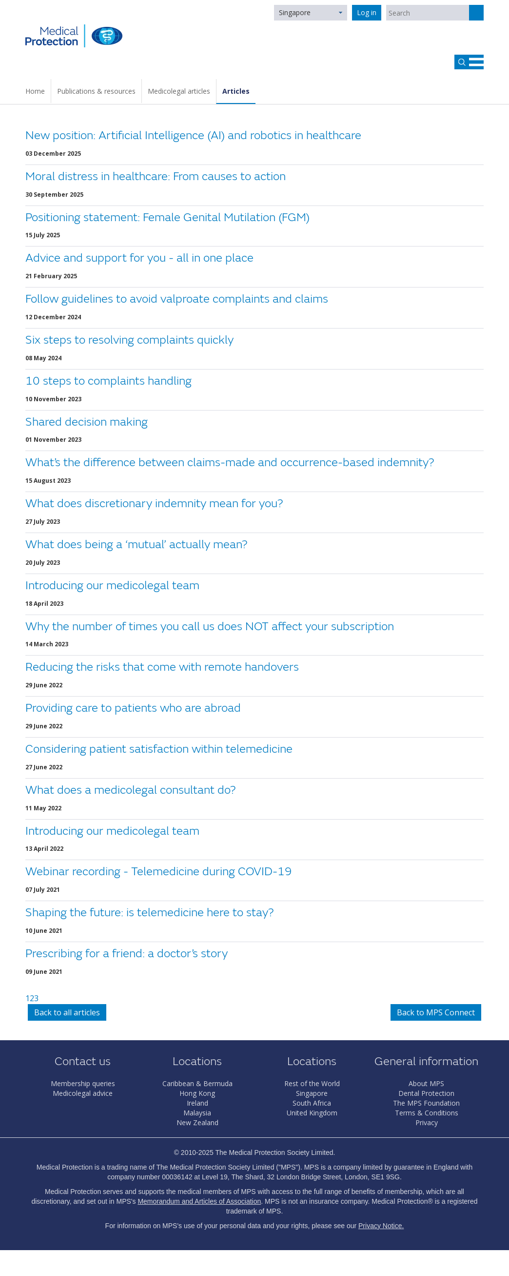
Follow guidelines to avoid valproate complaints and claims (176, 299)
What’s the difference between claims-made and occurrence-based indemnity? (229, 462)
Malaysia (197, 1112)
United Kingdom (312, 1112)
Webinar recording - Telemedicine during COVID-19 (158, 871)
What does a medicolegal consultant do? (130, 790)
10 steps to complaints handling (108, 381)
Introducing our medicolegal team (112, 585)
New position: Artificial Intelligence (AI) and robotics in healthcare (193, 135)
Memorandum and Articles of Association (199, 1201)
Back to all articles (67, 1012)
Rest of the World (312, 1083)
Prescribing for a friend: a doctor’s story (126, 954)
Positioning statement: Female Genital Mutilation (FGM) (167, 217)
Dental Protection (426, 1093)
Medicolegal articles (179, 91)
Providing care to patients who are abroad (133, 708)
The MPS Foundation (426, 1103)
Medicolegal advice (83, 1093)
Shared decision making (86, 422)
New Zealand (197, 1122)
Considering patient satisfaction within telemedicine (159, 749)
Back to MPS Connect (436, 1012)
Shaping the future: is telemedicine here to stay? (149, 913)
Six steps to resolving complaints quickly (129, 340)
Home (35, 91)
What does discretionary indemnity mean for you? (154, 503)
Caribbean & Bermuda (197, 1083)
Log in (366, 12)
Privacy (426, 1122)
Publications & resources (96, 91)
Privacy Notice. (381, 1226)
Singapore (295, 12)
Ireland (197, 1103)
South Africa (312, 1103)
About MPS (426, 1083)
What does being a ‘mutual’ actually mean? (136, 544)
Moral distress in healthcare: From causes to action (155, 176)
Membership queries (83, 1083)
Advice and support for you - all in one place (139, 258)
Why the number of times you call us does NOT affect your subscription (209, 626)
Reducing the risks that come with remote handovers (162, 667)
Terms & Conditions (426, 1112)
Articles (236, 91)
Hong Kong (197, 1093)
